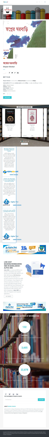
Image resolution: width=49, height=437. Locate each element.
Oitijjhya (34, 80)
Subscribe (41, 399)
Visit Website (8, 296)
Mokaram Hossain (21, 80)
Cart (13, 135)
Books (4, 17)
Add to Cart (7, 97)
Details (6, 135)
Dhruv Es (11, 88)
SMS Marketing (16, 275)
